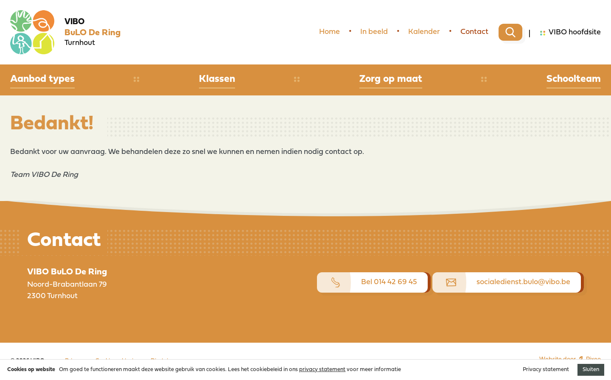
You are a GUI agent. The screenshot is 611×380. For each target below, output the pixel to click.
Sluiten (591, 369)
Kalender (424, 32)
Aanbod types (42, 79)
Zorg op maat (390, 79)
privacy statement (322, 369)
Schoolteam (574, 79)
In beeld (374, 32)
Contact (474, 32)
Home (329, 32)
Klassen (217, 79)
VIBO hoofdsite (570, 33)
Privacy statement (546, 369)
